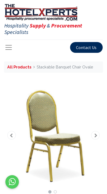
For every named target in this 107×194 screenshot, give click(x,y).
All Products (19, 67)
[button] (11, 135)
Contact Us (86, 47)
